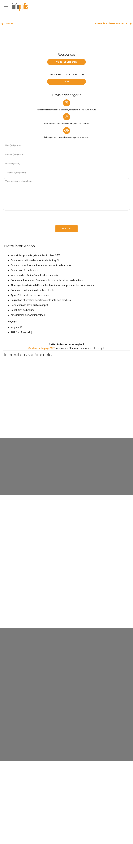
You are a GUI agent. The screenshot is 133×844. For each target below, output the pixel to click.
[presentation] (66, 217)
